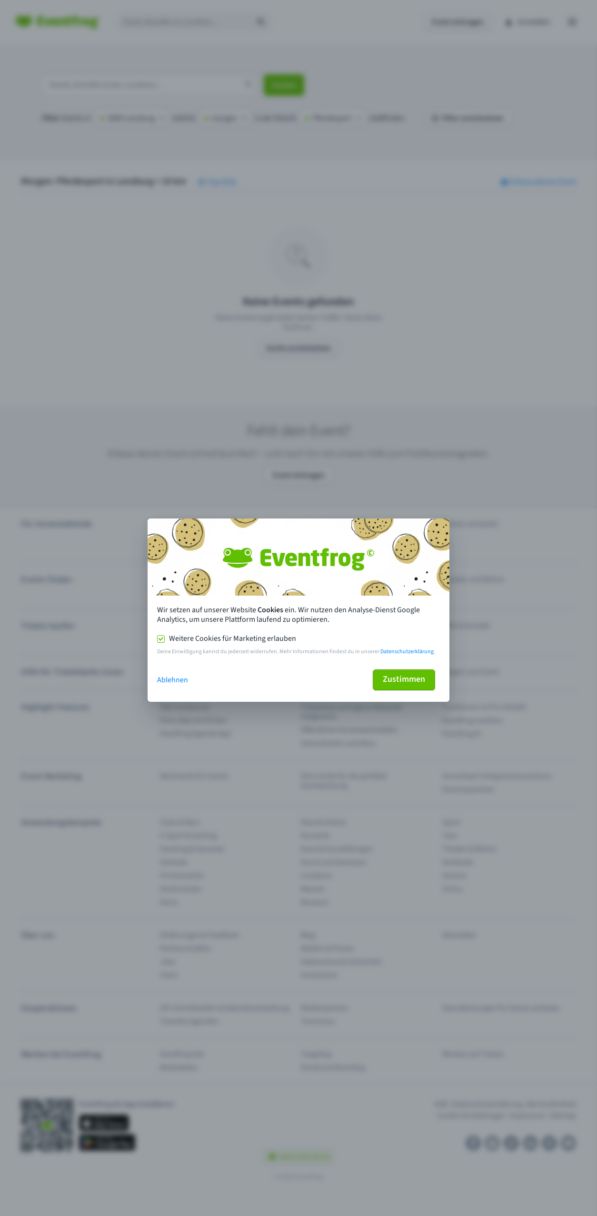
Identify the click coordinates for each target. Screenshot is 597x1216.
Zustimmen (404, 679)
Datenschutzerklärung (407, 652)
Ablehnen (172, 680)
